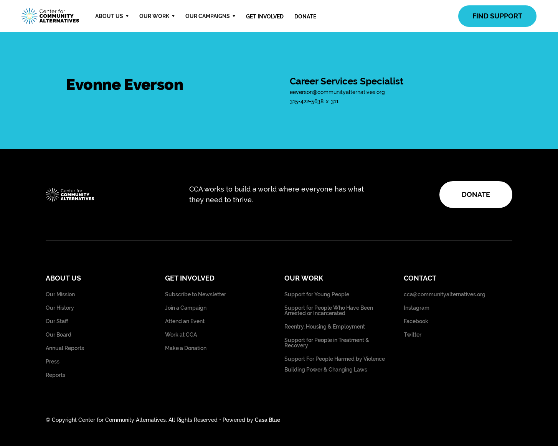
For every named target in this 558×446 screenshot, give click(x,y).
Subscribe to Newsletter (195, 294)
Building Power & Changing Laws (325, 370)
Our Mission (60, 294)
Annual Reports (65, 348)
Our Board (58, 335)
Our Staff (57, 321)
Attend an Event (185, 321)
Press (52, 362)
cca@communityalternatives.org (444, 294)
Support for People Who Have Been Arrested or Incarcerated (328, 310)
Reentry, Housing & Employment (324, 327)
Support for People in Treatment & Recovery (326, 343)
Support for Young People (316, 294)
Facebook (416, 321)
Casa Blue (267, 420)
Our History (60, 308)
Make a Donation (185, 348)
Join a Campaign (185, 308)
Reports (55, 375)
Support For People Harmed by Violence (334, 359)
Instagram (416, 308)
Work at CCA (181, 335)
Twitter (412, 335)
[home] (50, 16)
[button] (112, 16)
